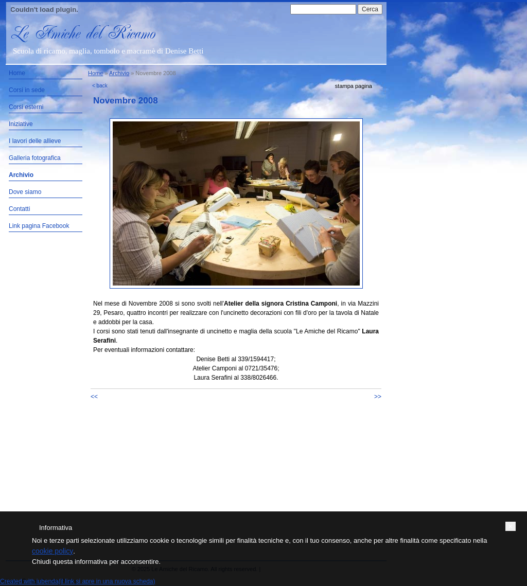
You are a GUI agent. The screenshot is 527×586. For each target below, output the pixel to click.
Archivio (21, 175)
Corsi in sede (27, 90)
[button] (510, 526)
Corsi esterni (26, 107)
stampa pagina (353, 86)
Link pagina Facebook (39, 225)
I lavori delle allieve (35, 141)
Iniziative (21, 124)
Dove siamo (25, 192)
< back (100, 85)
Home (17, 73)
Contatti (19, 208)
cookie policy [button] (52, 551)
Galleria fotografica (35, 158)
